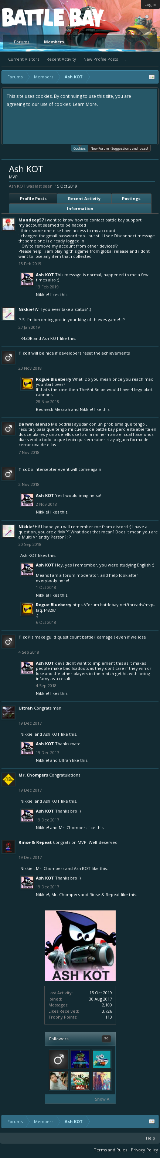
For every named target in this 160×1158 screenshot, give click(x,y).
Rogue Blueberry (53, 379)
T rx (22, 353)
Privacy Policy (144, 1149)
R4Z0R (26, 338)
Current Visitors (23, 59)
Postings (131, 198)
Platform (29, 17)
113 (108, 1017)
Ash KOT (45, 274)
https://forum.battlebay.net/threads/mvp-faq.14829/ (95, 607)
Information (80, 208)
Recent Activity (61, 59)
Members (54, 42)
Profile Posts (33, 198)
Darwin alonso (34, 424)
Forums (21, 42)
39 (106, 1038)
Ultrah (25, 708)
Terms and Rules (110, 1149)
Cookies (80, 148)
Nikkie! (42, 294)
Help (150, 1138)
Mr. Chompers (33, 775)
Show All (103, 1099)
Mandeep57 (31, 220)
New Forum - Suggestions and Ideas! (119, 148)
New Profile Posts (101, 59)
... (127, 59)
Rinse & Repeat (35, 842)
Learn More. (85, 104)
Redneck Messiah (53, 409)
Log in (150, 4)
